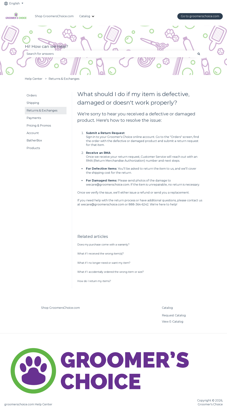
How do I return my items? (94, 281)
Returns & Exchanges (64, 78)
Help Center (33, 78)
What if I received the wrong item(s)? (100, 253)
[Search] (198, 54)
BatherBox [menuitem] (34, 140)
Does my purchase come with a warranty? (103, 244)
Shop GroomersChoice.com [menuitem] (60, 307)
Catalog (84, 16)
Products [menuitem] (33, 148)
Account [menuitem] (33, 133)
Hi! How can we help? (46, 46)
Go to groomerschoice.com (200, 16)
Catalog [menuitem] (167, 307)
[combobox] (110, 54)
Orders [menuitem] (32, 95)
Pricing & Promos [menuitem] (39, 125)
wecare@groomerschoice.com (107, 184)
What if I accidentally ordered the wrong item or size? (110, 271)
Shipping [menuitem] (33, 103)
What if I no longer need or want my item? (103, 262)
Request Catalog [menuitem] (174, 315)
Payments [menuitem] (34, 118)
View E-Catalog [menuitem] (172, 321)
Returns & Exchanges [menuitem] (42, 110)
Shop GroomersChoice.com (54, 16)
